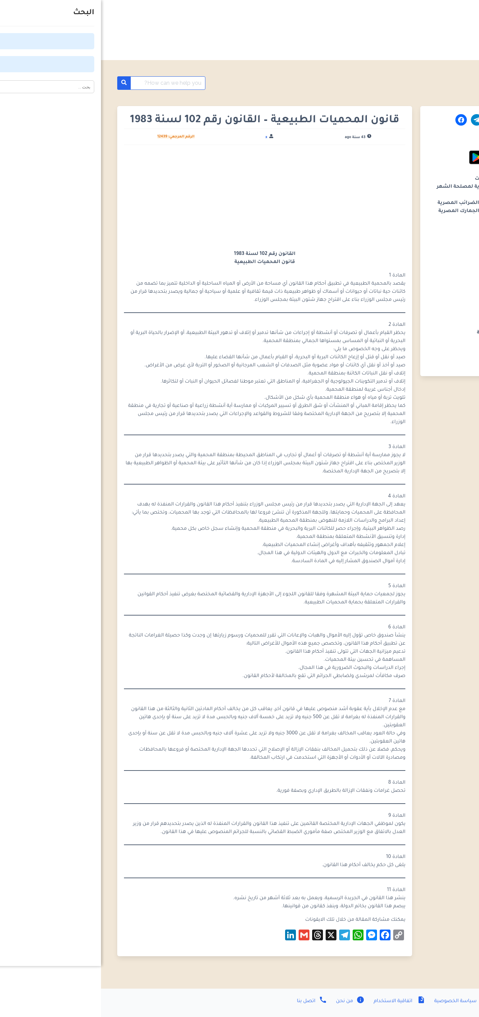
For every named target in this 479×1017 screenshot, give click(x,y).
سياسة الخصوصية (360, 1001)
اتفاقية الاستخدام (297, 1001)
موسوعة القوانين (424, 83)
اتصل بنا (211, 1001)
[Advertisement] (163, 200)
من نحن (249, 1001)
